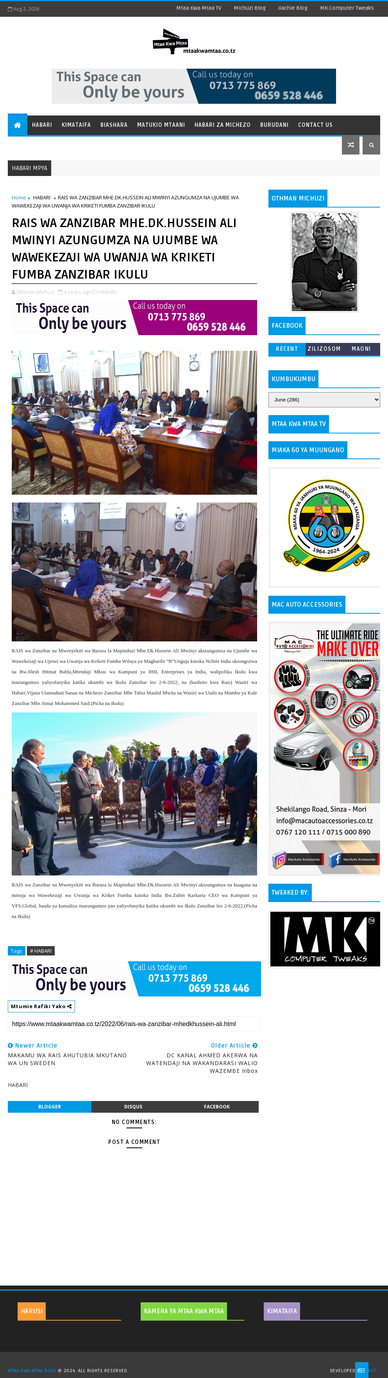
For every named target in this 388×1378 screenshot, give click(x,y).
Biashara (114, 125)
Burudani (274, 125)
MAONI (361, 349)
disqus (133, 1106)
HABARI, (107, 291)
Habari (42, 125)
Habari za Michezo (223, 125)
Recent (287, 349)
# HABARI (41, 950)
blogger (49, 1106)
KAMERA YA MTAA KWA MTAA (184, 1311)
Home (19, 197)
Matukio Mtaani (161, 125)
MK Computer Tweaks (347, 8)
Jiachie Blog (293, 8)
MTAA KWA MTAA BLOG (32, 1371)
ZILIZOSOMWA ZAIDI (324, 350)
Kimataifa (76, 125)
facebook (217, 1106)
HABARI (41, 197)
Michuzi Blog (250, 8)
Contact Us (315, 125)
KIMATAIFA (282, 1311)
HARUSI (32, 1311)
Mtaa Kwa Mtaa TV (198, 8)
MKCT (370, 1371)
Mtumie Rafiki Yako (41, 1006)
